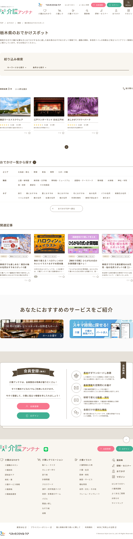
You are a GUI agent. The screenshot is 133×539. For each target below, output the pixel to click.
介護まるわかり (10, 460)
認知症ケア (9, 474)
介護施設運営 (10, 494)
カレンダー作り (48, 469)
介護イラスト (83, 460)
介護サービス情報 (12, 484)
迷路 (44, 513)
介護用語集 (116, 488)
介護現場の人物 (85, 465)
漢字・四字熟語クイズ (51, 489)
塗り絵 (45, 474)
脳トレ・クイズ (48, 465)
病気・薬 (8, 479)
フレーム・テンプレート (89, 494)
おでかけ (118, 471)
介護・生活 (84, 469)
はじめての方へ (70, 5)
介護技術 (8, 470)
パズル (45, 498)
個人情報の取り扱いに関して (68, 527)
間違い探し (47, 503)
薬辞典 (117, 460)
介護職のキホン (11, 465)
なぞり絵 (46, 508)
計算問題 (46, 479)
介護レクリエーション (50, 460)
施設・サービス (85, 479)
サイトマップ (117, 503)
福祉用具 (83, 484)
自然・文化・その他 (87, 489)
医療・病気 (84, 474)
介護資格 (8, 489)
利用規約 (88, 527)
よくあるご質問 (84, 5)
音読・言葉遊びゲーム (51, 494)
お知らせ (115, 498)
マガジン (118, 476)
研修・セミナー (121, 465)
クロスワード (47, 484)
